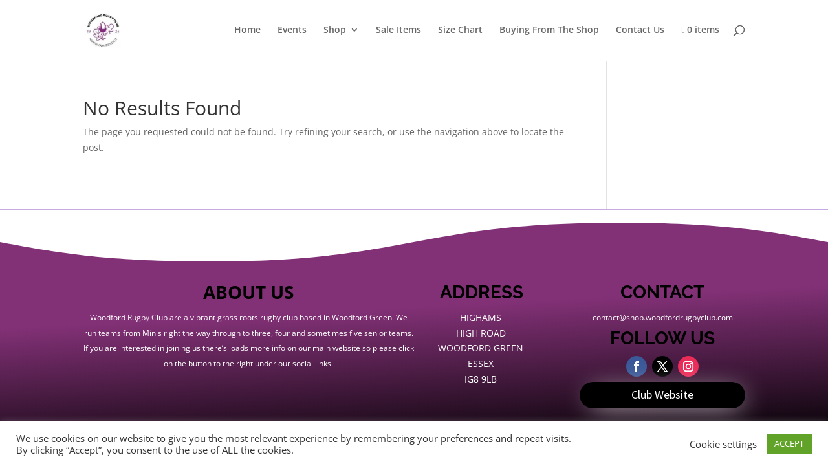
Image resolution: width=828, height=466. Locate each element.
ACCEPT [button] (789, 443)
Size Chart (460, 30)
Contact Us (640, 30)
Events (292, 30)
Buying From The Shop (549, 30)
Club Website (662, 394)
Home (247, 30)
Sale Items (398, 30)
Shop (334, 30)
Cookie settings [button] (723, 444)
